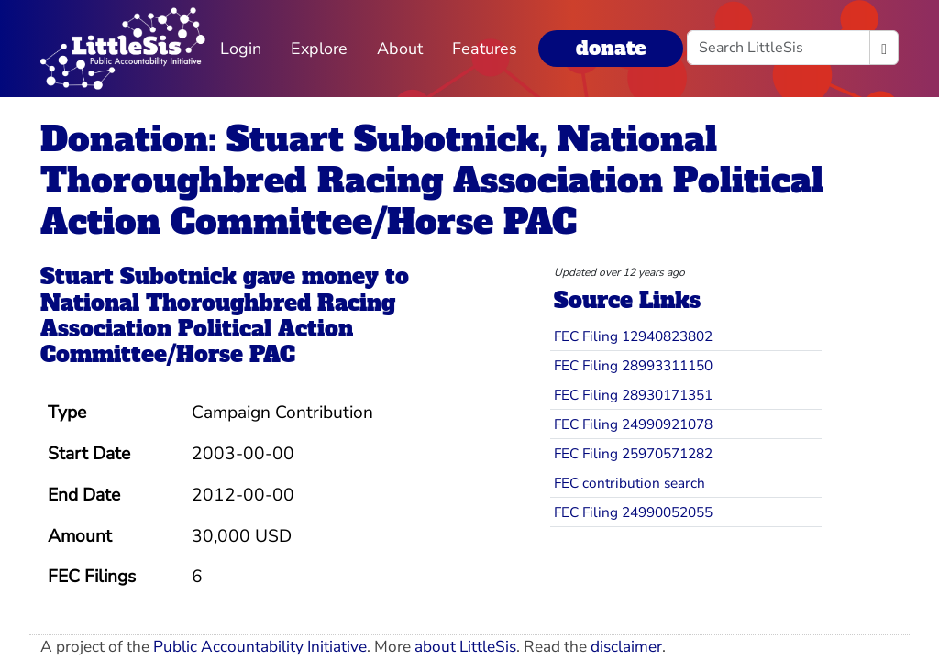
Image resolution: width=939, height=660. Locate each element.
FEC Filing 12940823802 (633, 336)
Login (240, 49)
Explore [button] (319, 49)
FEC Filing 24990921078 (633, 424)
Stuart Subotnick (138, 277)
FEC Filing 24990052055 (633, 512)
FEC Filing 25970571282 (633, 453)
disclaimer (626, 646)
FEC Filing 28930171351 (633, 394)
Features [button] (484, 49)
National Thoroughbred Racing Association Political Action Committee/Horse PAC (217, 329)
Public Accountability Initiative (260, 646)
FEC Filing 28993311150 (633, 365)
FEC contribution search (629, 482)
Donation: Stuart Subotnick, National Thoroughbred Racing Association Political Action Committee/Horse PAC (431, 180)
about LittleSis (465, 646)
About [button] (400, 49)
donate (611, 48)
